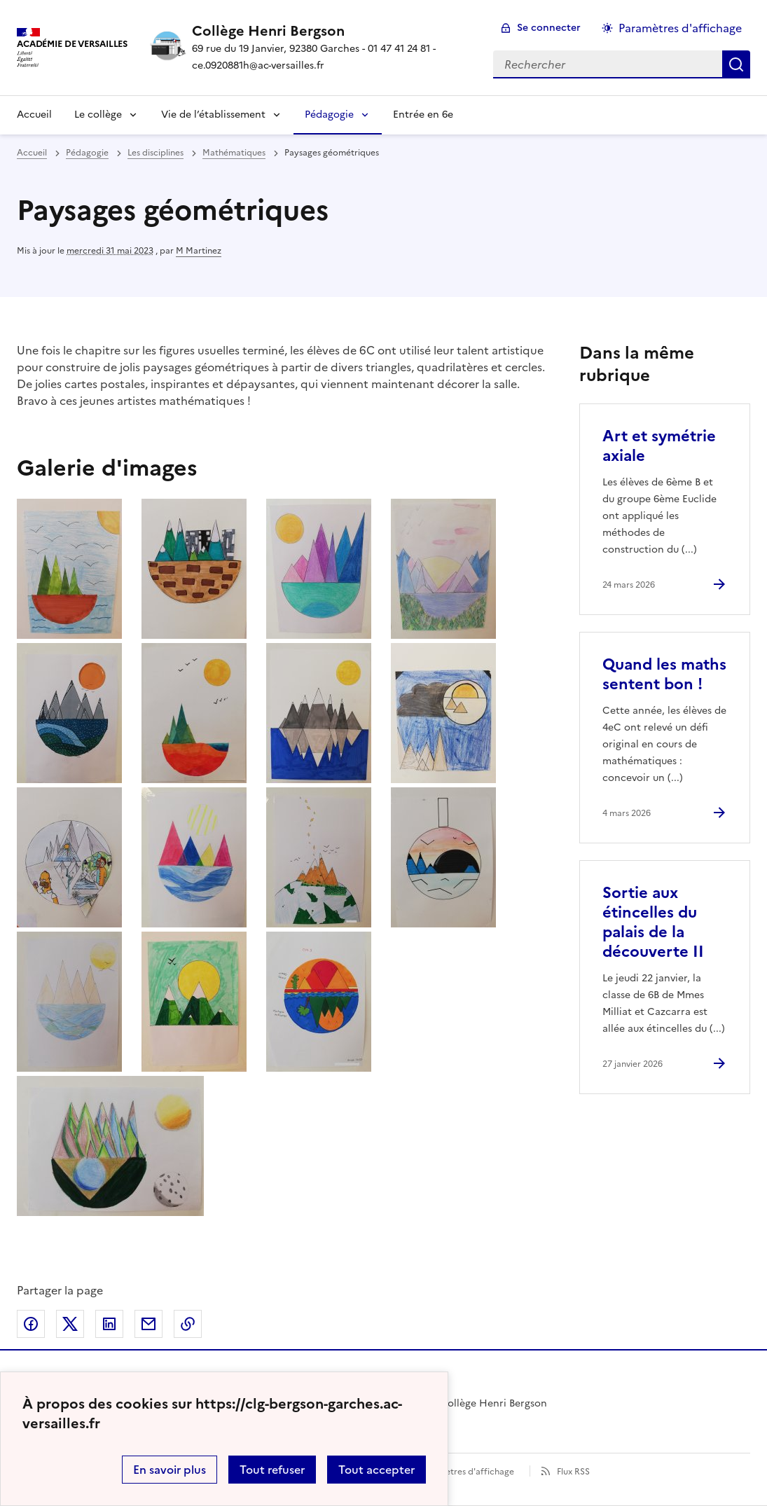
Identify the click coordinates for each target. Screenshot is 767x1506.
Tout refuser (272, 1469)
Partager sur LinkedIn (109, 1324)
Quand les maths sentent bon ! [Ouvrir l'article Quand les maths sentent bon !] (664, 674)
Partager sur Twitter (70, 1324)
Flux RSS (573, 1471)
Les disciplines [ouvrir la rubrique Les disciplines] (155, 152)
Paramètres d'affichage (467, 1471)
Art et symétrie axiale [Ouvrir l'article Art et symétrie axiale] (659, 445)
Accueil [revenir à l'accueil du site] (32, 152)
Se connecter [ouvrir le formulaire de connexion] (549, 27)
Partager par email (148, 1324)
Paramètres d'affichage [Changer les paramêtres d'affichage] (680, 28)
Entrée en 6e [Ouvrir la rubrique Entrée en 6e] (423, 114)
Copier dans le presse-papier (188, 1324)
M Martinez (198, 250)
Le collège (98, 114)
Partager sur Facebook (31, 1324)
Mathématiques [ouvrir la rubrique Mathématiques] (233, 152)
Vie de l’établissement (213, 114)
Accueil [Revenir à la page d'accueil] (34, 114)
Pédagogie (329, 114)
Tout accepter (376, 1469)
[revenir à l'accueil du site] (331, 31)
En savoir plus (169, 1469)
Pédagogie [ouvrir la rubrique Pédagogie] (87, 152)
